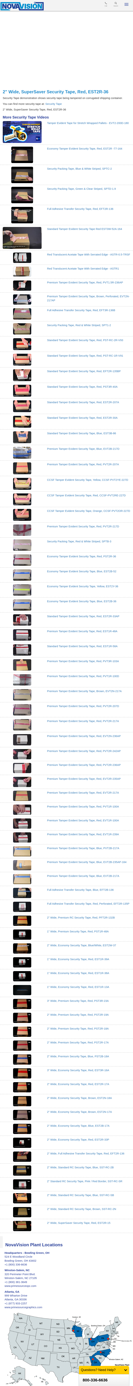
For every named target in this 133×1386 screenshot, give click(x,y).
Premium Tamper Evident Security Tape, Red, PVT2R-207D (83, 706)
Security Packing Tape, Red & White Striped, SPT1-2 (79, 325)
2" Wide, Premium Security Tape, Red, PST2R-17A (78, 1042)
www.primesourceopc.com (20, 1285)
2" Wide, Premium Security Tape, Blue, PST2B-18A (78, 1056)
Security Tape (53, 103)
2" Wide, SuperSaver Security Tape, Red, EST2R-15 (78, 1222)
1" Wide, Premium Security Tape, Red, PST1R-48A (78, 931)
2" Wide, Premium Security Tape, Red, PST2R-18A (78, 1028)
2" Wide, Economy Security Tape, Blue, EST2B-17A (78, 1125)
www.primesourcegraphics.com (23, 1307)
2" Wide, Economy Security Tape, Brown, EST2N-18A (79, 1097)
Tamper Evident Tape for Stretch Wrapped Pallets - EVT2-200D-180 (88, 123)
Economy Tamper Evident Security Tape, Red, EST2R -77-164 (84, 148)
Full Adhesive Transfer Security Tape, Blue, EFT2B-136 (80, 889)
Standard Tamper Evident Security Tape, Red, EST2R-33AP (83, 616)
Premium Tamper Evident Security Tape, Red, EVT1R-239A (83, 834)
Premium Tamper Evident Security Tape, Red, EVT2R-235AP (84, 778)
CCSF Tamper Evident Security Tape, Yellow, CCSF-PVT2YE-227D (87, 479)
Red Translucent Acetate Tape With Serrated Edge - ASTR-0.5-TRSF (88, 254)
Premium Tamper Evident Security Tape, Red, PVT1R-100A (83, 806)
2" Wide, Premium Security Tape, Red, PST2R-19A (78, 1014)
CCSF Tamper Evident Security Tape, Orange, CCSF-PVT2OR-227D (88, 510)
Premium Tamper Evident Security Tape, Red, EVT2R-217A (83, 792)
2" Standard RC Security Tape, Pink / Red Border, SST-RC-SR (84, 1181)
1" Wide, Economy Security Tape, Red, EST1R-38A (78, 973)
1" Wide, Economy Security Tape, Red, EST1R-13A (78, 986)
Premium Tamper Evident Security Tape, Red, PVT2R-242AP (84, 751)
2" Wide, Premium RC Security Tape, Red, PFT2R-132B (81, 917)
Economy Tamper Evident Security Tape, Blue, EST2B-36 (81, 601)
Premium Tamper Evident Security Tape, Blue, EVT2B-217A (83, 875)
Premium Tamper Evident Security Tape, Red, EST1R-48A (82, 631)
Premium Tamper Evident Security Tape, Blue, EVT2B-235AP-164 (86, 862)
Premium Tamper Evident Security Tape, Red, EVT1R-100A (83, 820)
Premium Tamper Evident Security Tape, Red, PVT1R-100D (83, 676)
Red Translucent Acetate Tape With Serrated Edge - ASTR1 (83, 268)
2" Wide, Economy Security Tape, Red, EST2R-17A (78, 1084)
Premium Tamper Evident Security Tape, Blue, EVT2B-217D (83, 448)
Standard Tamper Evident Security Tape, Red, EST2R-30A (82, 417)
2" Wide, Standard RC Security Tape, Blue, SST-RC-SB (80, 1195)
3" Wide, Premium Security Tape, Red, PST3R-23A (78, 1000)
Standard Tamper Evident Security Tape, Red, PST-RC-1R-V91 (85, 355)
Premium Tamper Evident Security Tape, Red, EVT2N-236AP (84, 736)
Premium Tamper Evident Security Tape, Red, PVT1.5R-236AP (85, 282)
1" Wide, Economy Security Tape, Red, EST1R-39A (78, 959)
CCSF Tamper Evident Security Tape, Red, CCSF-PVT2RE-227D (86, 495)
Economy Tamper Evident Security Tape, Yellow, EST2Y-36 (82, 586)
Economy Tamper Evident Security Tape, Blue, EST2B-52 (81, 571)
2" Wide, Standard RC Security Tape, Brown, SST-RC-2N (81, 1209)
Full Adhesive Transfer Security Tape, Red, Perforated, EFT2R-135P (88, 903)
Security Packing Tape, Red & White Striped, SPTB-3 (79, 541)
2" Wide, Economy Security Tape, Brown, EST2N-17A (79, 1111)
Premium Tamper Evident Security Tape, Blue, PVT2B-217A (83, 848)
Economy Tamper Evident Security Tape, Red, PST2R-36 (81, 556)
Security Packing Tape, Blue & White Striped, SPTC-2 (79, 168)
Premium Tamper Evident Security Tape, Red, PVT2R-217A (83, 721)
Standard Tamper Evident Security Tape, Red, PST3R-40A (82, 386)
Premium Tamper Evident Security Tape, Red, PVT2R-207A (83, 464)
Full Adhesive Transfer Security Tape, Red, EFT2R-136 (80, 208)
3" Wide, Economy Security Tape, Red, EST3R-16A (78, 1070)
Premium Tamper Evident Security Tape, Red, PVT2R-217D (83, 526)
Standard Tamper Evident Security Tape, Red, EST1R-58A (82, 646)
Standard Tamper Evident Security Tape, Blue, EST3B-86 (81, 433)
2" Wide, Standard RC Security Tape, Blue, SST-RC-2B (80, 1167)
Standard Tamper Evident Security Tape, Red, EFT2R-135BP (84, 371)
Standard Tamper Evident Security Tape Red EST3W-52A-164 (84, 228)
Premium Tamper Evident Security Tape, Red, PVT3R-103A (83, 661)
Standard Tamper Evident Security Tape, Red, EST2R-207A (83, 402)
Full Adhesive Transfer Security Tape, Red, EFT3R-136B (81, 310)
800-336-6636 (95, 1380)
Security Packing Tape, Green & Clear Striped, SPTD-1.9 (81, 188)
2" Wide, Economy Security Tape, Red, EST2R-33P (78, 1139)
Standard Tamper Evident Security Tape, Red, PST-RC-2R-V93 (85, 340)
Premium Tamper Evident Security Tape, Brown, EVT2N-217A (84, 691)
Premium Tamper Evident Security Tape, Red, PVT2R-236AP (84, 764)
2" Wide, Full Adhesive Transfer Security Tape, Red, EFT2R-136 (85, 1153)
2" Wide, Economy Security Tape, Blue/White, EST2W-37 (81, 945)
